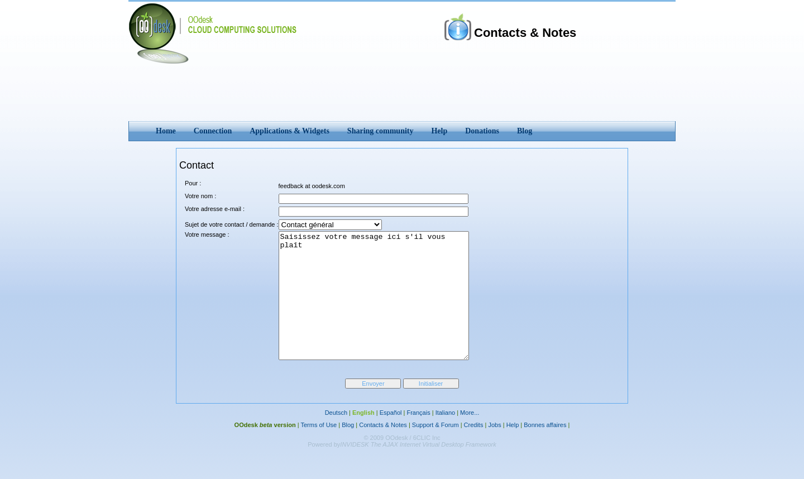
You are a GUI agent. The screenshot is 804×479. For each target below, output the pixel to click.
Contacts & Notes (383, 450)
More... (469, 437)
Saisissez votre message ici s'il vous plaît (385, 308)
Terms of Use (318, 450)
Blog (348, 450)
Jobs (494, 450)
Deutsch (336, 437)
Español (391, 437)
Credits (474, 450)
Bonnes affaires (545, 450)
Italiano (445, 437)
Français (418, 437)
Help (512, 450)
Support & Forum (435, 450)
